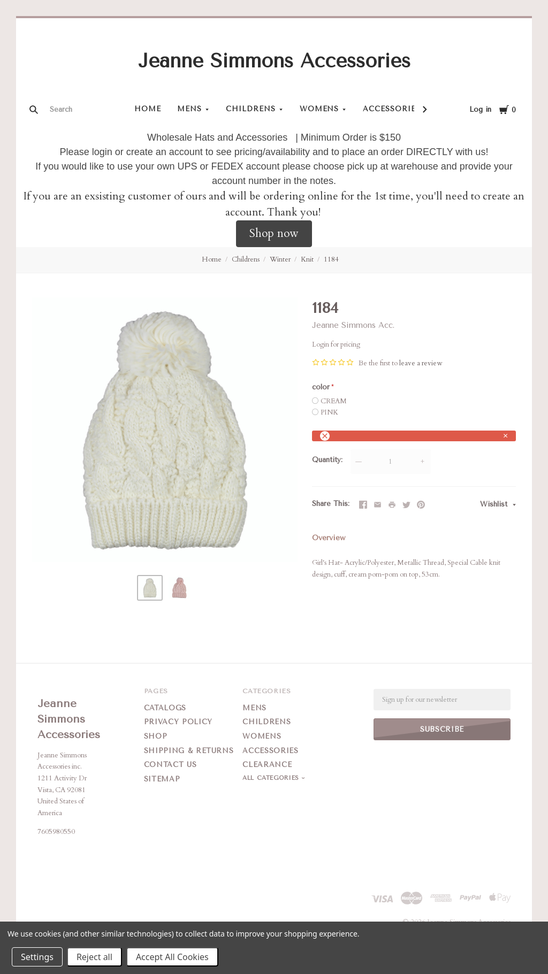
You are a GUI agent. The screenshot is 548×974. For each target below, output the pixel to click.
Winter (280, 259)
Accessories (392, 109)
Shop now (274, 233)
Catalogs (165, 708)
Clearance (267, 765)
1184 (331, 259)
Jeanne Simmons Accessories (274, 61)
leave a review (420, 363)
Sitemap (162, 779)
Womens (319, 109)
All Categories (271, 777)
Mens (189, 109)
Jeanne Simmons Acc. (353, 325)
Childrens (251, 109)
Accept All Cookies (172, 957)
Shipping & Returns (189, 751)
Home (147, 109)
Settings (37, 957)
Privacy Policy (178, 722)
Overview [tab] (328, 537)
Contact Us (170, 765)
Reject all (94, 957)
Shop (156, 736)
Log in (480, 109)
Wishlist (495, 504)
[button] (274, 233)
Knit (307, 259)
